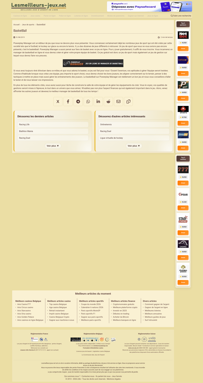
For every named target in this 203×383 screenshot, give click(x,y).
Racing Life (24, 124)
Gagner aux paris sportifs (92, 317)
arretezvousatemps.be (100, 346)
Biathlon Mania (26, 131)
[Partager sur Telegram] (78, 101)
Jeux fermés (117, 376)
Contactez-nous (88, 376)
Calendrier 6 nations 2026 (92, 307)
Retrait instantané (56, 310)
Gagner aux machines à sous (61, 320)
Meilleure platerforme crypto (125, 307)
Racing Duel (24, 138)
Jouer (183, 48)
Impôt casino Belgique (58, 314)
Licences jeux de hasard (83, 351)
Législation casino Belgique (101, 351)
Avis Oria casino (24, 314)
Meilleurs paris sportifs (91, 320)
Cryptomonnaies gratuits (123, 304)
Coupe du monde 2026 (91, 304)
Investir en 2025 (120, 310)
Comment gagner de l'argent (157, 304)
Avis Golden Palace (25, 317)
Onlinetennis (106, 124)
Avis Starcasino (24, 310)
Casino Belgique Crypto (59, 317)
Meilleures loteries (153, 310)
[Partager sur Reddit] (108, 101)
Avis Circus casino (25, 307)
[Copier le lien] (128, 101)
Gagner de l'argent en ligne (156, 307)
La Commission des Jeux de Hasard (93, 355)
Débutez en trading (121, 314)
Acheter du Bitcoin (121, 317)
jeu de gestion (157, 52)
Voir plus (53, 145)
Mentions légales (114, 379)
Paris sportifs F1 (88, 314)
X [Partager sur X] (57, 101)
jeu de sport (127, 46)
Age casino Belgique (58, 307)
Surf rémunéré (151, 320)
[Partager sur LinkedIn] (98, 101)
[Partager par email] (118, 101)
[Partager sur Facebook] (67, 101)
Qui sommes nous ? (72, 376)
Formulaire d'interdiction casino (93, 348)
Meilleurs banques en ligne (124, 320)
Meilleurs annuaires (153, 314)
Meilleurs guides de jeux (155, 317)
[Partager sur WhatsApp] (88, 101)
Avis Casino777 (24, 304)
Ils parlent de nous (103, 376)
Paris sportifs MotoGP (90, 310)
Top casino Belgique (58, 304)
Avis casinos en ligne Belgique (30, 320)
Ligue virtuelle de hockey (111, 138)
